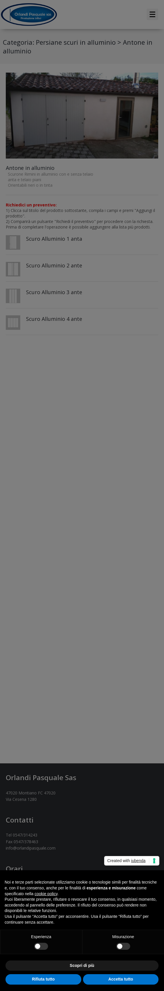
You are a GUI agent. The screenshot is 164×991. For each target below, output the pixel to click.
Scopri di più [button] (82, 965)
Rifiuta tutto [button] (43, 979)
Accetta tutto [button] (120, 979)
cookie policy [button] (46, 893)
